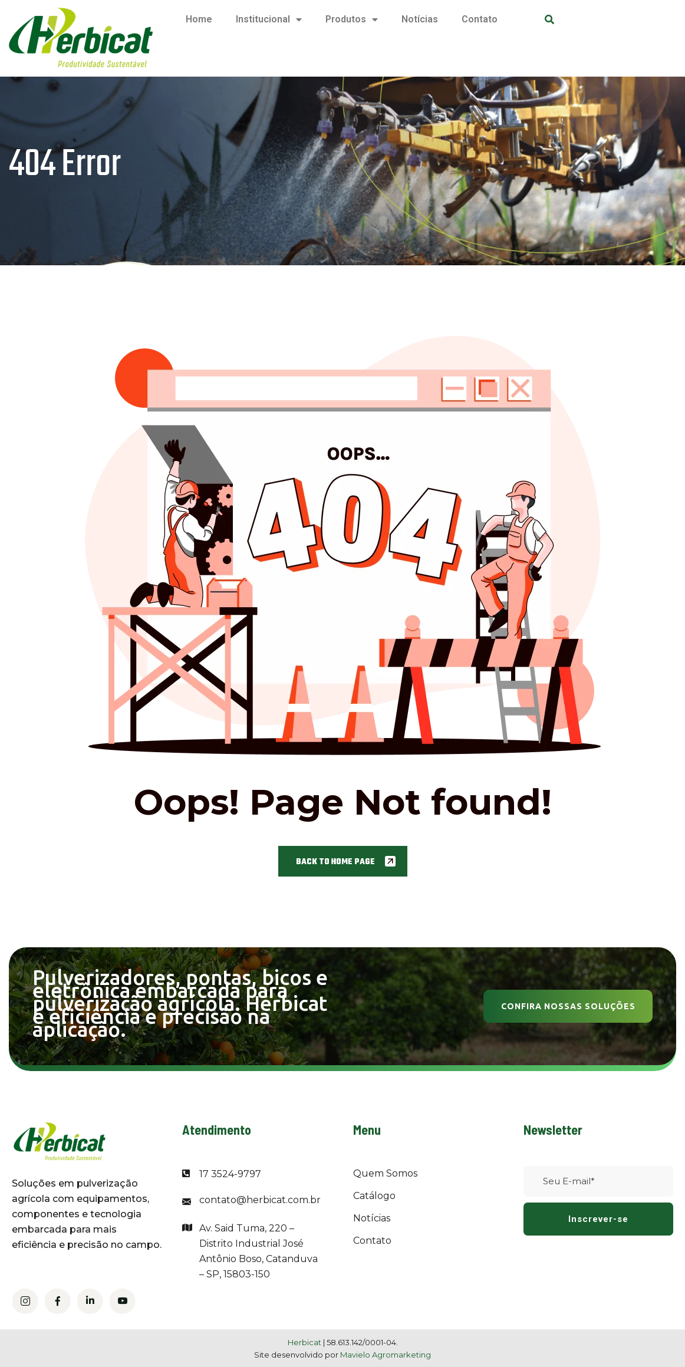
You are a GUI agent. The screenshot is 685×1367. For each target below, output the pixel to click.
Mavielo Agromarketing (385, 1354)
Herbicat (305, 1342)
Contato (480, 19)
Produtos (351, 19)
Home (199, 19)
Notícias (419, 19)
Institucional (269, 19)
